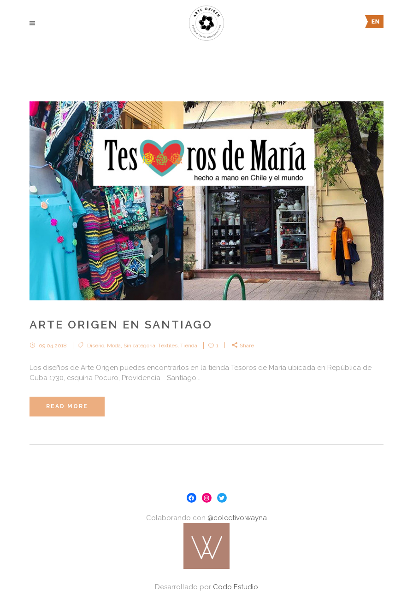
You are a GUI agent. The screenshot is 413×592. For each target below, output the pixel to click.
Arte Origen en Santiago (121, 324)
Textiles (167, 345)
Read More (67, 406)
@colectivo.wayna (237, 518)
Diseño (95, 345)
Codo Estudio (235, 587)
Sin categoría (139, 345)
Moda (114, 345)
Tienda (188, 345)
